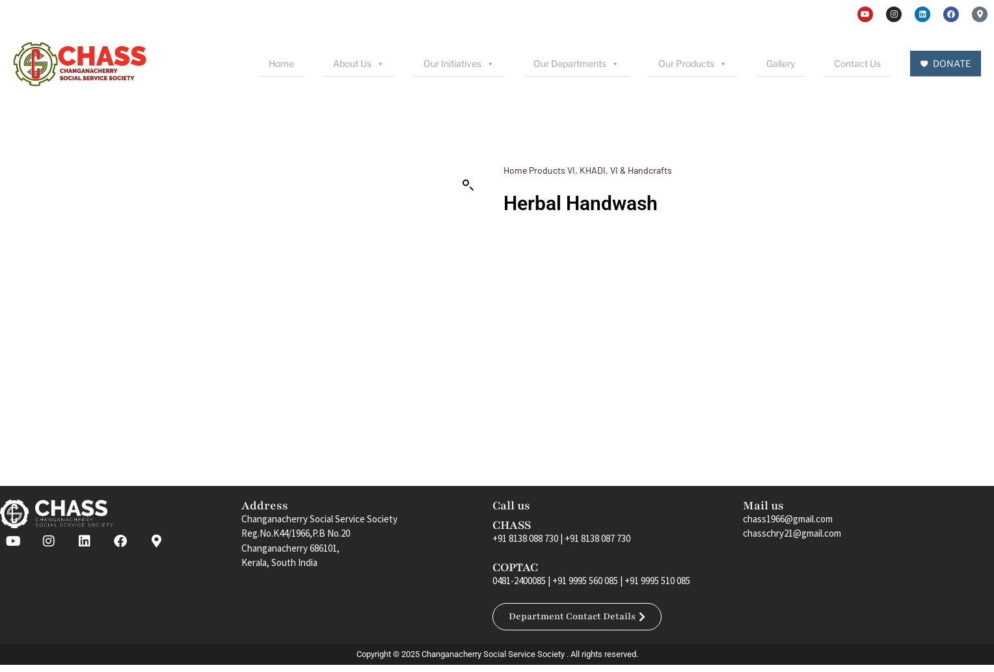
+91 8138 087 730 (597, 538)
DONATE (952, 63)
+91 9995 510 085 (657, 580)
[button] (468, 185)
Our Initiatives (458, 64)
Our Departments (576, 64)
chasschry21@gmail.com (792, 533)
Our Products (692, 64)
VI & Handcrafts (641, 170)
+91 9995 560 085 (585, 580)
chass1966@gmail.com (788, 519)
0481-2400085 (519, 580)
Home (281, 63)
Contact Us (857, 63)
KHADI (593, 170)
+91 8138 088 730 (525, 538)
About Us (358, 64)
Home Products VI (539, 170)
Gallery (780, 63)
